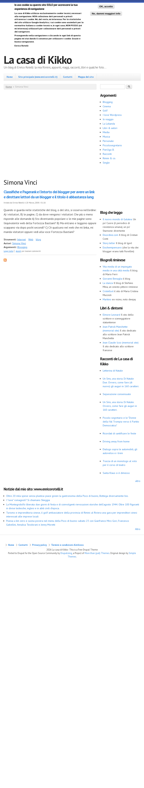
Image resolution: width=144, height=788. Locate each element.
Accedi (18, 251)
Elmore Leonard (111, 314)
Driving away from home (116, 441)
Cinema (107, 106)
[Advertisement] (38, 135)
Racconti (107, 154)
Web (30, 239)
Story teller (109, 243)
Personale (108, 141)
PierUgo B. (108, 149)
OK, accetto (106, 6)
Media (106, 132)
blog (38, 239)
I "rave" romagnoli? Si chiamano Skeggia (28, 500)
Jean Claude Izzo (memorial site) (121, 342)
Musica (106, 136)
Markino (107, 299)
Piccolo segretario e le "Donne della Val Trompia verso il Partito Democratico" (121, 421)
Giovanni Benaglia (112, 278)
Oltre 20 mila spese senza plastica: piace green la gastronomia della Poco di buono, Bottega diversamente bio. (67, 496)
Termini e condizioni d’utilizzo (67, 544)
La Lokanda (109, 123)
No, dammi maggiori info (106, 13)
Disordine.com (110, 235)
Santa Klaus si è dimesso (116, 473)
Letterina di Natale (113, 370)
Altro (137, 529)
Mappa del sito (86, 76)
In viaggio (108, 119)
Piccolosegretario (112, 145)
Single (106, 162)
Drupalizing (66, 553)
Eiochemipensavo (112, 247)
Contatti (67, 76)
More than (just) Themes (97, 553)
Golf (105, 110)
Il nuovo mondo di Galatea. (117, 219)
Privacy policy (39, 544)
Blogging (22, 247)
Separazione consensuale (117, 394)
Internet (21, 239)
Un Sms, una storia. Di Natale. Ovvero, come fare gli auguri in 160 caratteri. (120, 405)
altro (137, 481)
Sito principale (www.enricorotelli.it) (37, 76)
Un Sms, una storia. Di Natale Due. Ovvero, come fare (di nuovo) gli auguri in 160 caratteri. (121, 382)
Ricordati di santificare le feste (119, 433)
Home (10, 76)
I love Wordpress (112, 115)
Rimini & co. (109, 158)
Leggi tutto (8, 251)
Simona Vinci (19, 243)
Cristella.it (108, 291)
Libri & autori (110, 128)
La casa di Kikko (38, 60)
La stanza (108, 283)
